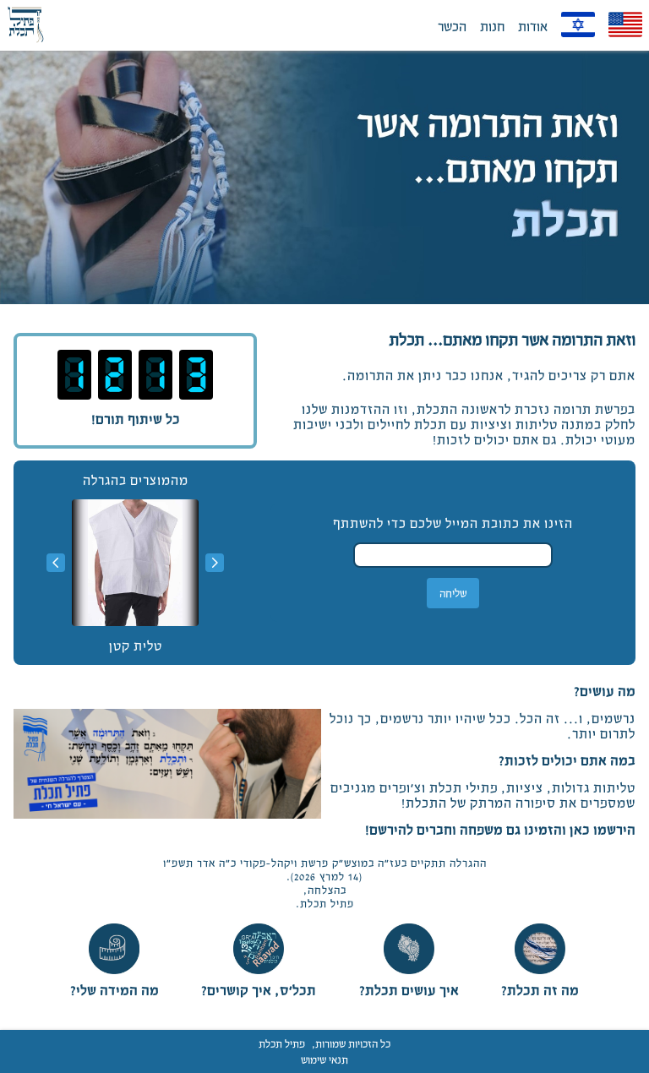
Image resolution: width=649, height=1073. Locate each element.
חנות (492, 26)
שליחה (452, 593)
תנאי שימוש (324, 1059)
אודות (533, 26)
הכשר (452, 26)
